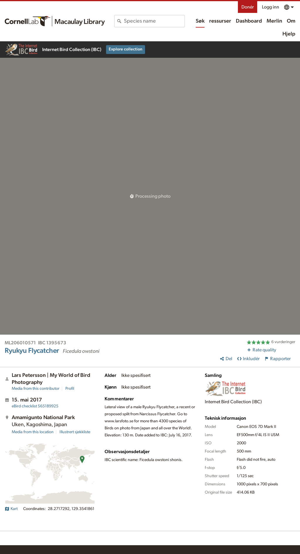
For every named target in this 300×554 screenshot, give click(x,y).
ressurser (220, 21)
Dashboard (249, 21)
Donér (247, 7)
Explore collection (125, 49)
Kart (11, 509)
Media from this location (33, 432)
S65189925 (35, 406)
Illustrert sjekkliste (74, 432)
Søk (200, 21)
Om (291, 21)
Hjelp (288, 34)
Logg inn (270, 7)
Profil (69, 389)
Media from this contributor (35, 389)
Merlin (274, 21)
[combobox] (154, 21)
